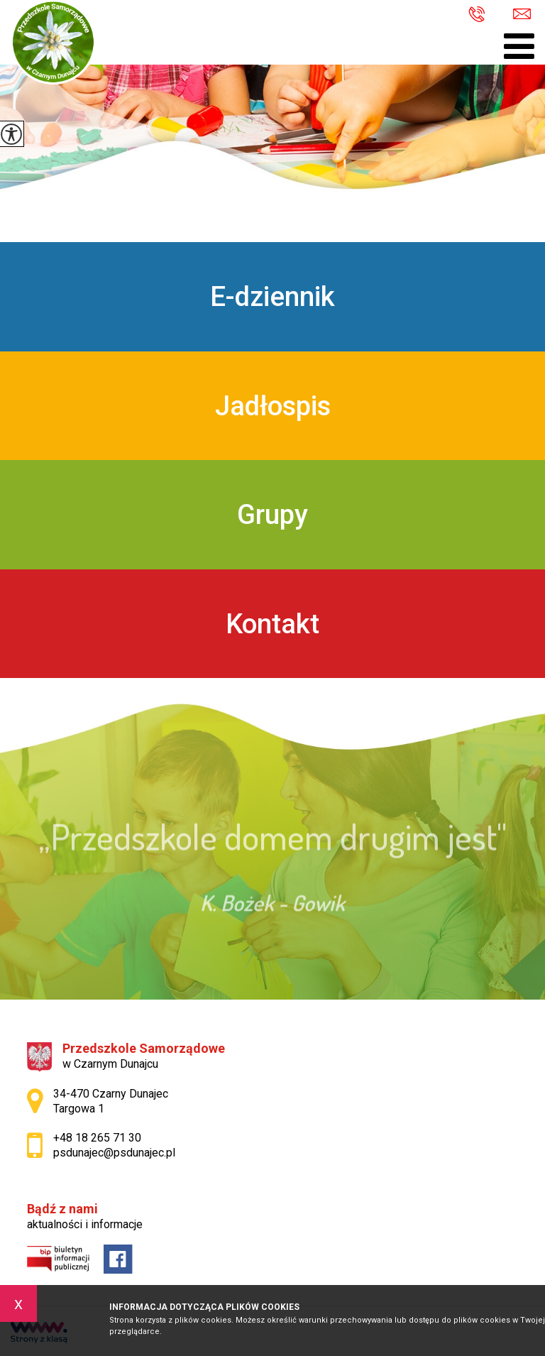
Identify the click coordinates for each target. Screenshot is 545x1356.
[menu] (519, 46)
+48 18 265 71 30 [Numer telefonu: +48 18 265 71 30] (97, 1137)
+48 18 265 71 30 (476, 15)
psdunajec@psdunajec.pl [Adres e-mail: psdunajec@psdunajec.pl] (114, 1152)
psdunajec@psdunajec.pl (522, 14)
